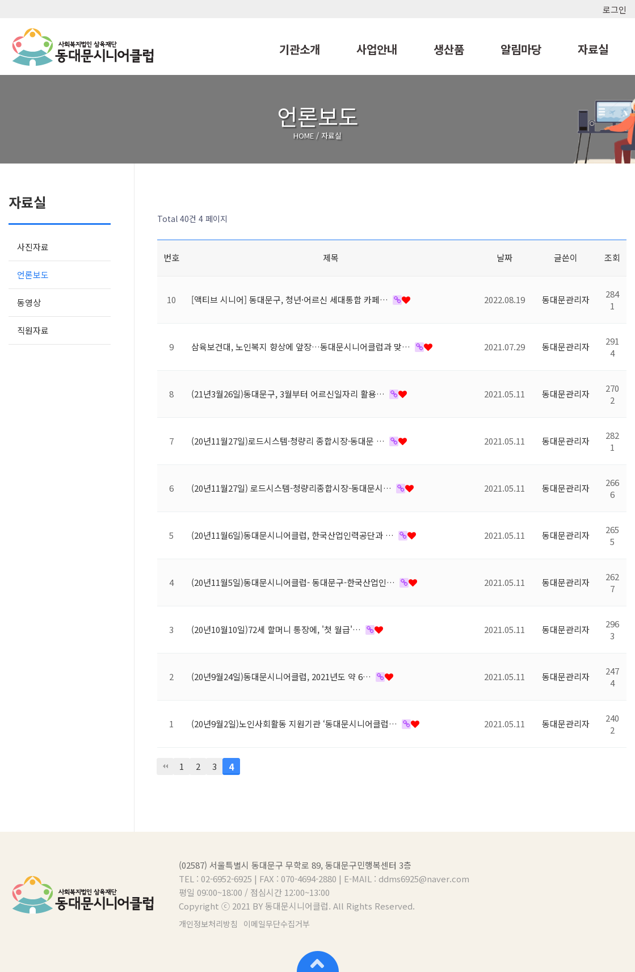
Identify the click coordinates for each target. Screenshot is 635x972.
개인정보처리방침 (208, 924)
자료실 (593, 49)
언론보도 (33, 274)
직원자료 (33, 330)
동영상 (29, 302)
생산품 (449, 49)
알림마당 (521, 49)
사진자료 (33, 247)
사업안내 (376, 49)
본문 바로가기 (0, 0)
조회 (612, 257)
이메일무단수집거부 (276, 924)
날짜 (504, 257)
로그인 (614, 9)
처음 (165, 766)
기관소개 (299, 49)
